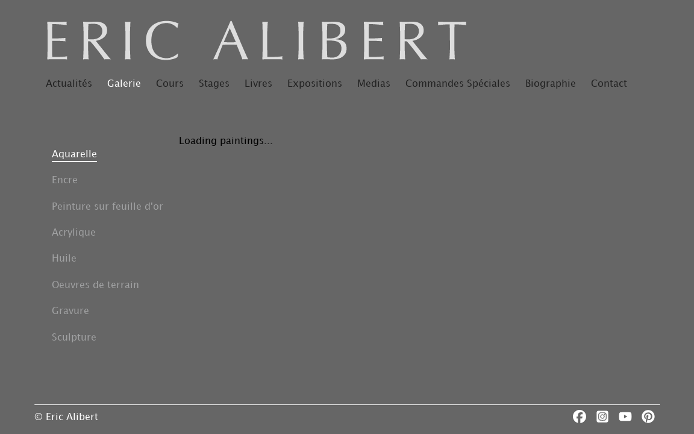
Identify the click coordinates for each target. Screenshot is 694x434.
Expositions (314, 84)
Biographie (550, 84)
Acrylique (74, 232)
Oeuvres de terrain (95, 285)
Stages (214, 84)
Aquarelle (74, 154)
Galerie (124, 84)
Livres (258, 84)
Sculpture (74, 337)
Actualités (69, 84)
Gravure (70, 311)
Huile (64, 258)
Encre (65, 180)
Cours (170, 84)
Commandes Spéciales (457, 84)
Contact (609, 84)
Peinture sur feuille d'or (107, 207)
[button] (107, 154)
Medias (373, 84)
